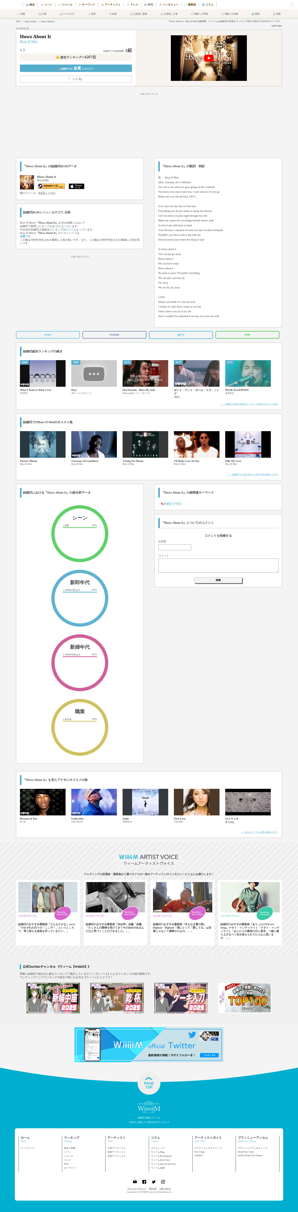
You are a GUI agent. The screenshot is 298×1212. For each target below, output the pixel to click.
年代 (66, 1164)
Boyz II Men (30, 21)
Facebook (114, 334)
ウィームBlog (157, 1152)
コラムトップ (158, 1148)
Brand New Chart (246, 1151)
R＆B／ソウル (47, 193)
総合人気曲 (69, 1148)
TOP (18, 21)
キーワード (69, 1168)
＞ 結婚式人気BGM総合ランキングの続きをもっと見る (249, 404)
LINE (247, 334)
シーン (67, 1152)
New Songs (199, 1151)
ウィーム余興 (158, 1168)
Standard (198, 1155)
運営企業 (153, 1189)
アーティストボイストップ (208, 1148)
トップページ (27, 1148)
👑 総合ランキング (76, 57)
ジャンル (68, 1156)
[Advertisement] (149, 124)
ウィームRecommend (161, 1156)
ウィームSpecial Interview (163, 1164)
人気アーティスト (116, 1148)
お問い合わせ (165, 1189)
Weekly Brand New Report (250, 1155)
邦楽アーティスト (116, 1152)
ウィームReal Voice (160, 1160)
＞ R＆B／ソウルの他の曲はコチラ (259, 832)
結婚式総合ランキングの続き (43, 351)
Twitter (48, 334)
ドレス (67, 1160)
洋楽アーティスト (116, 1156)
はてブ (181, 335)
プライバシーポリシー (136, 1189)
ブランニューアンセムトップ (252, 1148)
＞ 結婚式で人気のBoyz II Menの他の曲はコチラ (253, 474)
